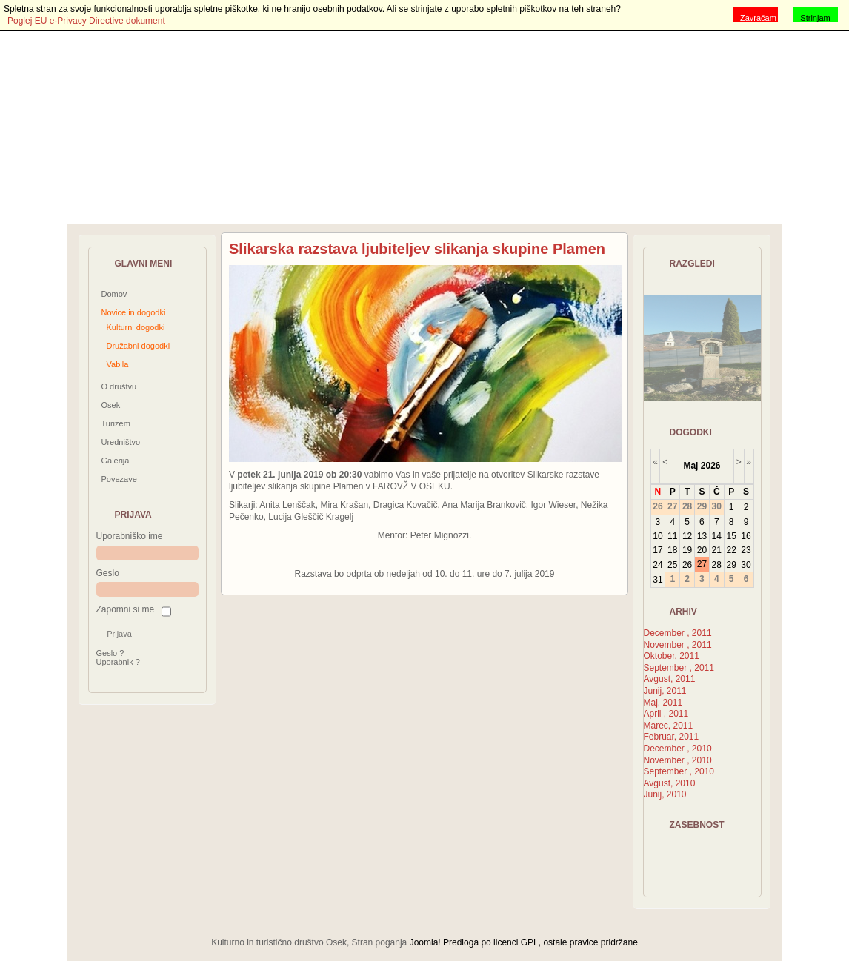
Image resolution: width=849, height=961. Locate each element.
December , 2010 (678, 748)
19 (687, 550)
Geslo (107, 573)
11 (672, 536)
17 (657, 550)
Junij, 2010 (665, 794)
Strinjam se (815, 17)
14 (717, 536)
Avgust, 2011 (670, 679)
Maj (690, 466)
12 (687, 536)
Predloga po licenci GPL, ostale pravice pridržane (540, 942)
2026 (711, 466)
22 (731, 550)
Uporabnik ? (118, 661)
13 (702, 536)
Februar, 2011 (671, 736)
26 (687, 565)
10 (657, 536)
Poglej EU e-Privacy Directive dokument (86, 21)
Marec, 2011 (668, 725)
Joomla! (425, 942)
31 (657, 580)
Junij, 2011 (665, 691)
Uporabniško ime (129, 536)
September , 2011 (679, 668)
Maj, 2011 (663, 702)
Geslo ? (110, 653)
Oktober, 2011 (671, 656)
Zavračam (758, 17)
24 (657, 565)
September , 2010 (679, 771)
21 (717, 550)
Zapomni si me (125, 609)
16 (745, 536)
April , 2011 (666, 714)
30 (745, 565)
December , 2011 (678, 633)
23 (745, 550)
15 (731, 536)
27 (702, 564)
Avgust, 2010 (670, 783)
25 (672, 565)
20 (702, 550)
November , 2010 (678, 760)
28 (717, 565)
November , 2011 (678, 645)
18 (672, 550)
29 (731, 565)
